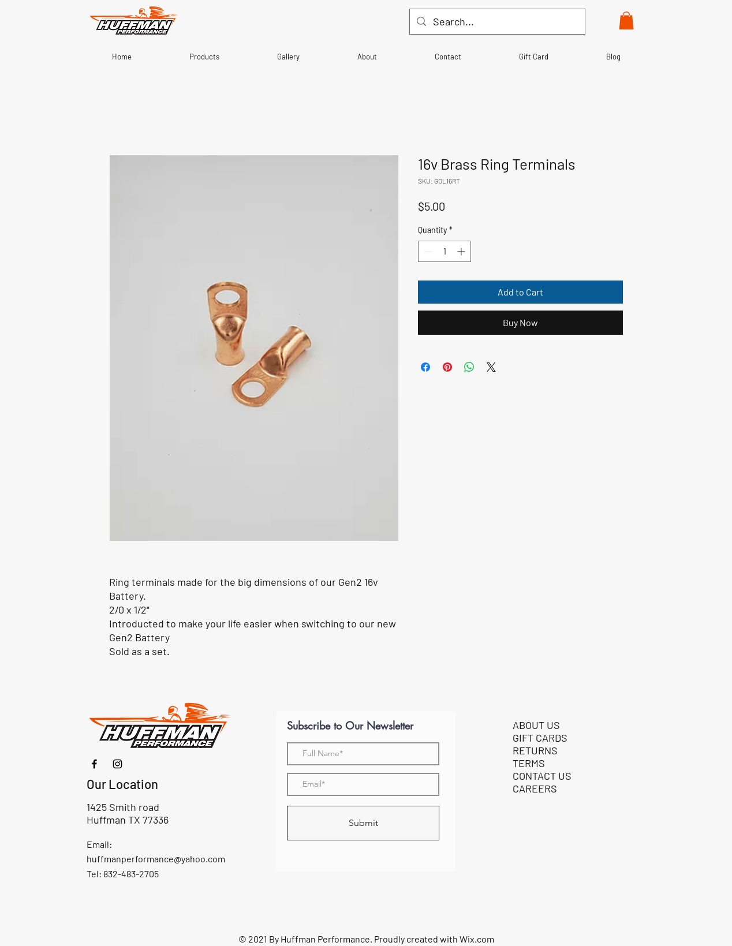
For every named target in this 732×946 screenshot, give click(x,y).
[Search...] (497, 21)
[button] (626, 20)
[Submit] (363, 823)
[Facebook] (94, 764)
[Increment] (462, 251)
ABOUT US (536, 725)
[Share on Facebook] (425, 367)
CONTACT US (542, 775)
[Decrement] (427, 251)
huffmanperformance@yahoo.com (156, 858)
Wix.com (477, 938)
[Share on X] (491, 367)
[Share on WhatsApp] (469, 367)
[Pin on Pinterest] (447, 367)
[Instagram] (117, 764)
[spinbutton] (444, 251)
